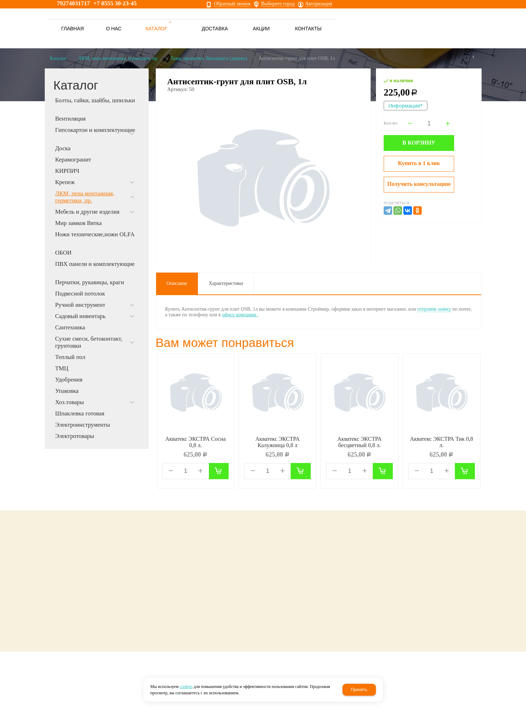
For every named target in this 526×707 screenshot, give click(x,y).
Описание (177, 283)
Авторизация (318, 3)
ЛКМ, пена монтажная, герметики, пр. (118, 58)
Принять (359, 689)
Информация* (405, 105)
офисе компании (240, 314)
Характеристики (226, 283)
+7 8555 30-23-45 (115, 3)
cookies (186, 686)
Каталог (58, 58)
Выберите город (278, 3)
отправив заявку (434, 309)
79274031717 (73, 3)
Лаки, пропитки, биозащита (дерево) (208, 58)
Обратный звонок (232, 3)
